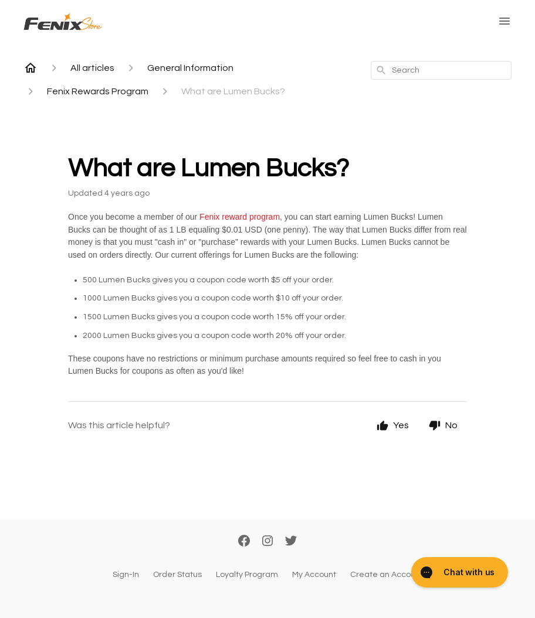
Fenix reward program (239, 216)
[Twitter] (291, 542)
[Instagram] (267, 542)
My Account (314, 575)
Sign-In (126, 575)
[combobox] (441, 70)
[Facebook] (244, 542)
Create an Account (386, 575)
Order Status (177, 575)
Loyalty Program (247, 575)
